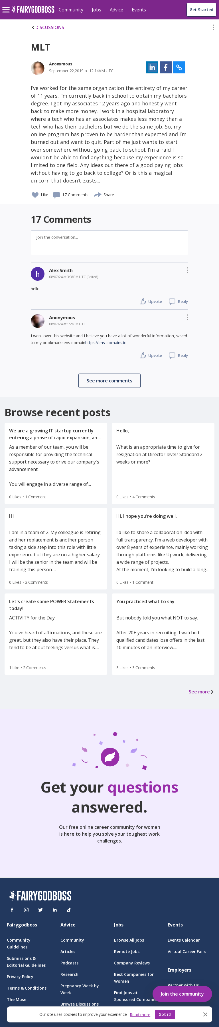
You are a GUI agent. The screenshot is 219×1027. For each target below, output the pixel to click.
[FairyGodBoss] (40, 896)
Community (71, 10)
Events (139, 10)
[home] (32, 12)
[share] (98, 194)
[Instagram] (26, 910)
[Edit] (214, 29)
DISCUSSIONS (47, 27)
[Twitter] (40, 910)
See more (201, 692)
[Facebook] (12, 910)
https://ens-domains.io (106, 342)
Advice (116, 10)
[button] (213, 28)
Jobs (96, 10)
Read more (140, 1014)
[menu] (6, 5)
